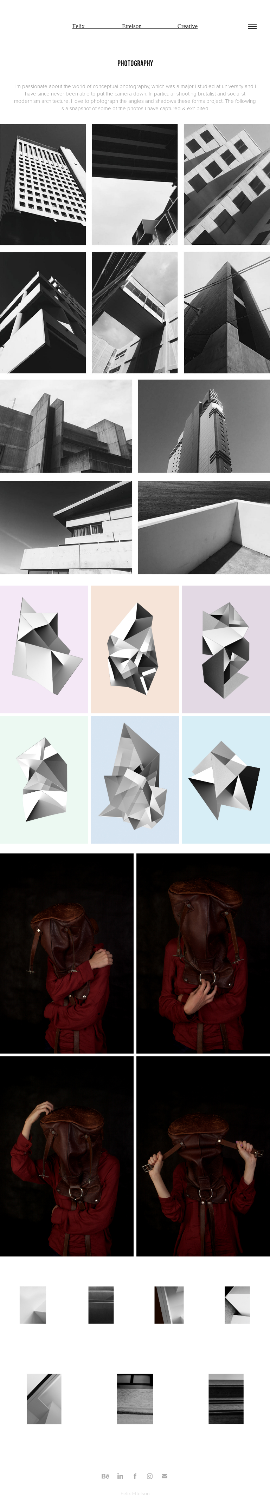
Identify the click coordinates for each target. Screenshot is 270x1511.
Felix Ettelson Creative (135, 26)
